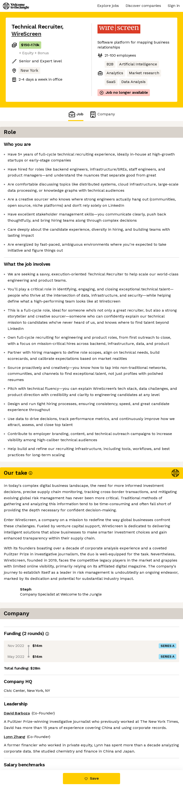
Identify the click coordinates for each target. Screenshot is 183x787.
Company (102, 114)
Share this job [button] (25, 741)
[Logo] (16, 6)
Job (75, 114)
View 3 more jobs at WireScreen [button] (40, 750)
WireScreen (26, 34)
